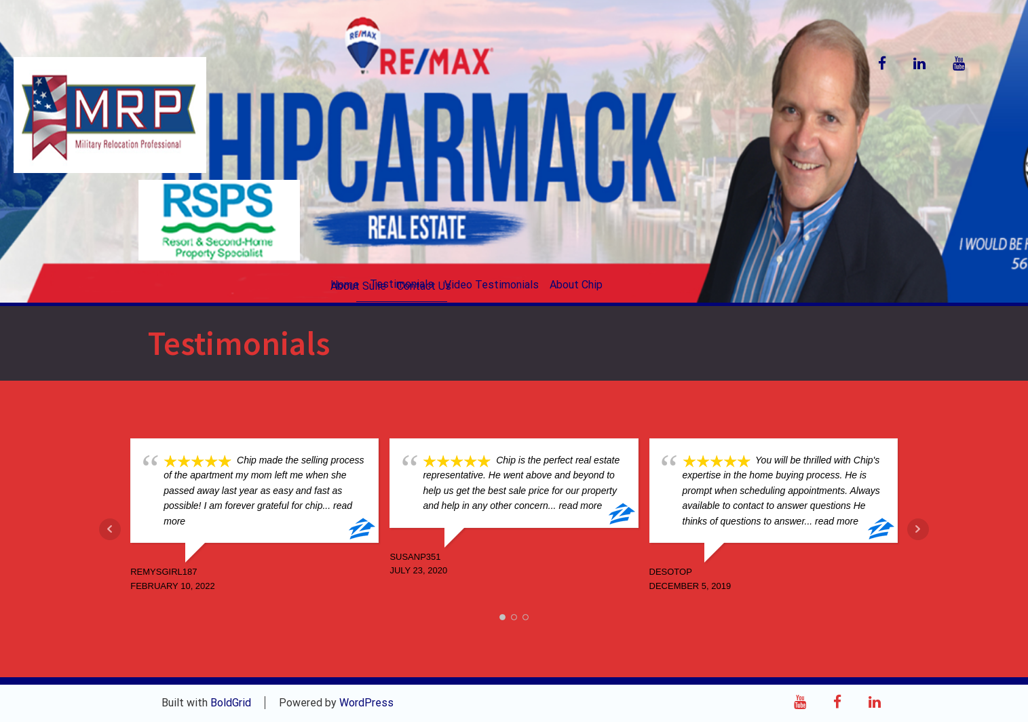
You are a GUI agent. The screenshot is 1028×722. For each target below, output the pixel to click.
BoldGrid (230, 702)
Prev (110, 529)
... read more (575, 505)
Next (918, 529)
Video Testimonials (491, 284)
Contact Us (424, 286)
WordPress (366, 702)
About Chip (576, 284)
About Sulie (358, 286)
